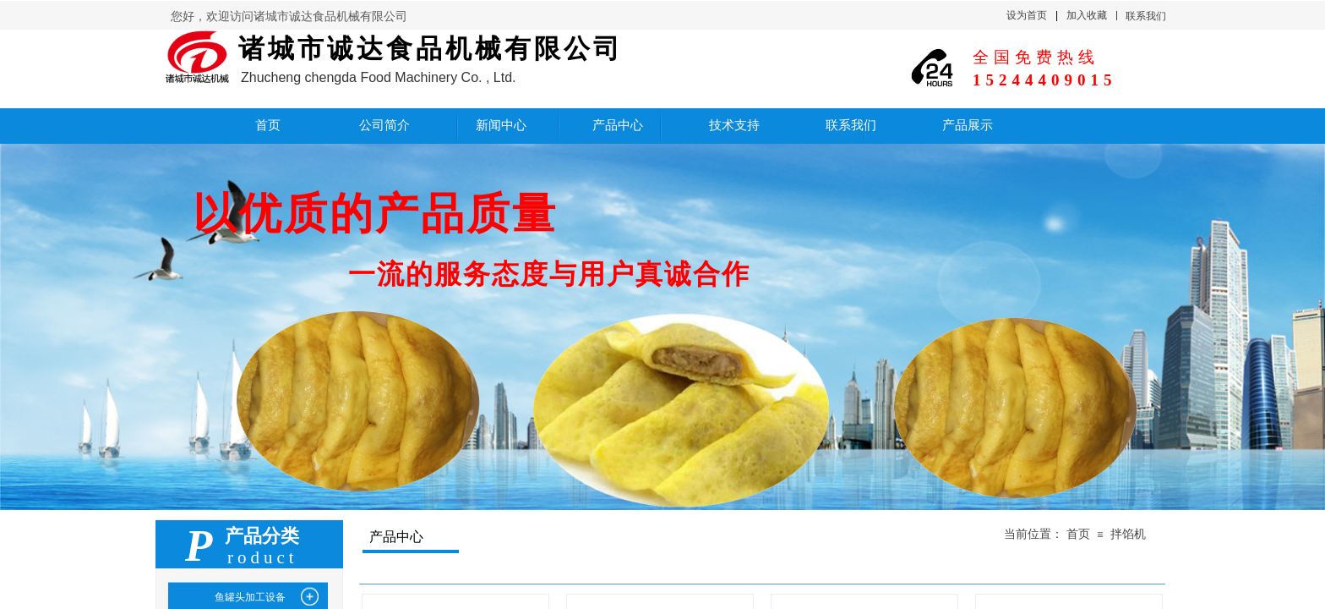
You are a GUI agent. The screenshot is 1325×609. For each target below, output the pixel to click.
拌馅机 (1128, 534)
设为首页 (1026, 15)
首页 (1078, 534)
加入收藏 (1086, 15)
